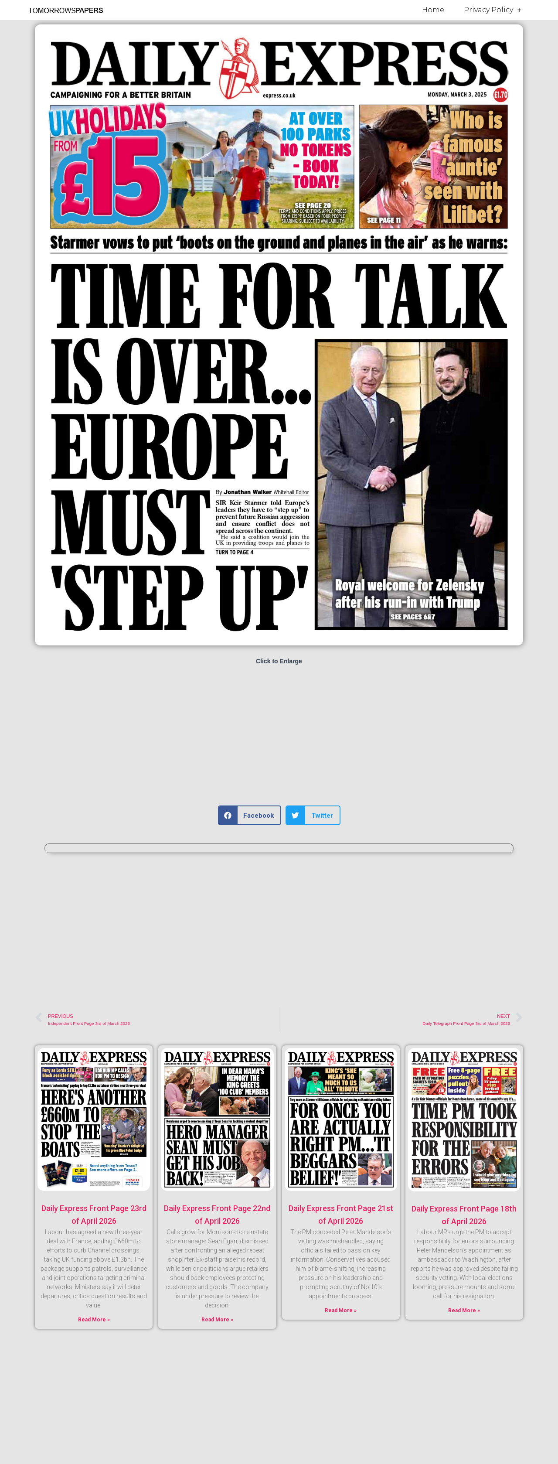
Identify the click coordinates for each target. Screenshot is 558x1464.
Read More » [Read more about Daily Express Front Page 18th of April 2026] (464, 1310)
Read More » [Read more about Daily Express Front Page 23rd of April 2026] (94, 1320)
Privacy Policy (492, 10)
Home (433, 10)
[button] (250, 815)
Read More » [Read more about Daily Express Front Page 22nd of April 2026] (217, 1320)
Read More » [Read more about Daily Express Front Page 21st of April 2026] (341, 1310)
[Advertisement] (279, 736)
